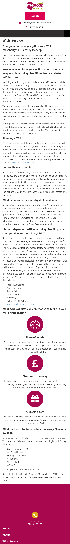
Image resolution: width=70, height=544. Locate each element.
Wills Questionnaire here (23, 162)
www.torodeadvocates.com (20, 304)
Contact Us (35, 521)
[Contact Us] (35, 515)
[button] (67, 33)
